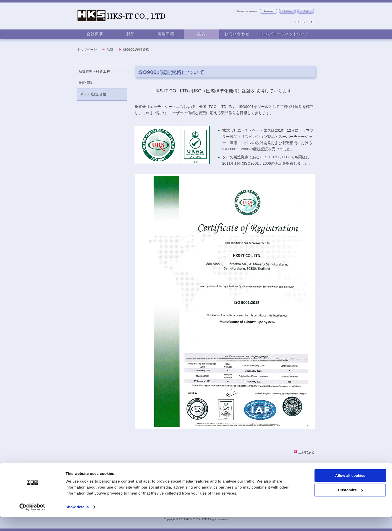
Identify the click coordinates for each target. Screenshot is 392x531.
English (287, 11)
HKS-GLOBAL (305, 21)
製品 (130, 34)
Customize (350, 504)
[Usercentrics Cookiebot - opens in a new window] (32, 521)
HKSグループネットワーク (284, 34)
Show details (77, 521)
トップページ (87, 49)
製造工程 (166, 34)
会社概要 (95, 34)
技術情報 (85, 83)
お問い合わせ (237, 34)
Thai (306, 11)
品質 (201, 34)
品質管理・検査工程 (94, 71)
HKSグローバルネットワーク (291, 475)
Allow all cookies (350, 490)
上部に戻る (306, 452)
